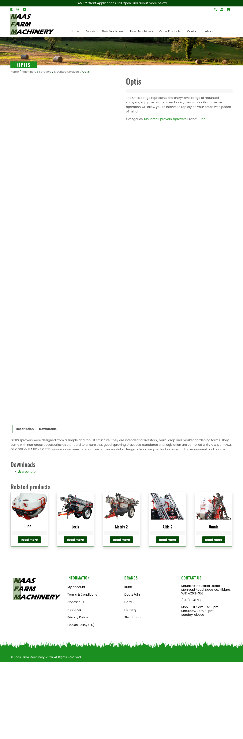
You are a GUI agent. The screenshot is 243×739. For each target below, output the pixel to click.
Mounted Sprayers (67, 72)
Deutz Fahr (132, 672)
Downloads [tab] (48, 506)
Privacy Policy (77, 695)
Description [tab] (25, 506)
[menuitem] (74, 31)
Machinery (29, 72)
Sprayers (45, 72)
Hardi (128, 679)
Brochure (27, 549)
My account (76, 664)
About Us (74, 687)
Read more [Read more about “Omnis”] (213, 617)
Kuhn (201, 119)
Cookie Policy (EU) (81, 702)
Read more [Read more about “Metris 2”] (121, 617)
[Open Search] (228, 9)
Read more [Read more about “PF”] (29, 617)
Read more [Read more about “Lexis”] (75, 617)
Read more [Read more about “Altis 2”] (167, 617)
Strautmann (133, 695)
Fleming (130, 687)
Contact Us (75, 679)
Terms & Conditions (82, 672)
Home (14, 72)
